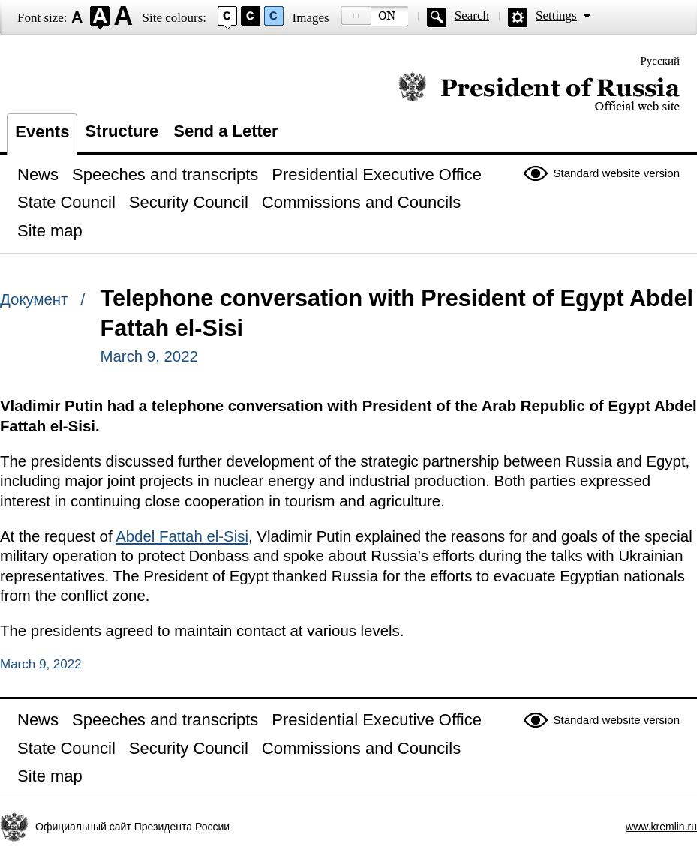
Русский (660, 61)
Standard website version (617, 173)
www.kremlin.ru (661, 827)
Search (472, 15)
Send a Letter (225, 131)
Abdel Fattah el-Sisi (182, 536)
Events (42, 131)
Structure (121, 131)
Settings (556, 15)
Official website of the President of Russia (539, 92)
